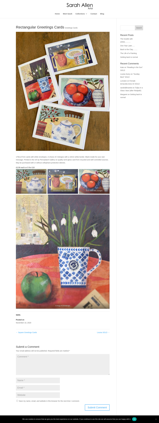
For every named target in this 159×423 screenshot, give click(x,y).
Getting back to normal (129, 57)
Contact (94, 14)
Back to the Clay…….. (128, 49)
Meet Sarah (67, 14)
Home (57, 14)
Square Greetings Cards (26, 332)
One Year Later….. (127, 46)
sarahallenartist (126, 88)
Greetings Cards (71, 28)
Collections (80, 14)
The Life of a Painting (128, 53)
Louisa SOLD (103, 332)
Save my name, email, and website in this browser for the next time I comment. (49, 401)
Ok (134, 419)
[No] (156, 419)
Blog (102, 14)
